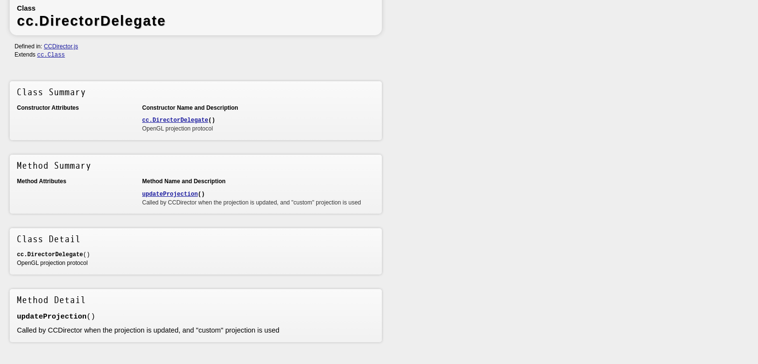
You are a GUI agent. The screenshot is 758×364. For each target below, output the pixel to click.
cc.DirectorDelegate (175, 120)
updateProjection (170, 194)
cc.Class (51, 55)
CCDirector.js (61, 46)
